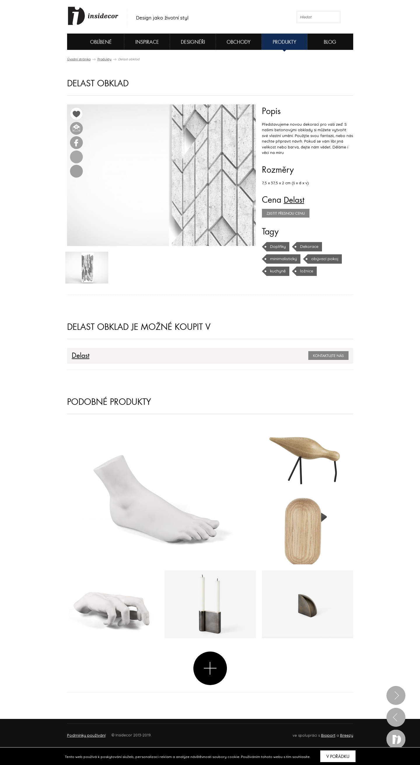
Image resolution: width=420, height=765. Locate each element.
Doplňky (278, 246)
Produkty (284, 42)
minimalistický (282, 258)
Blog (330, 42)
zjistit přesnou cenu (286, 213)
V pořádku (337, 756)
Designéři (193, 42)
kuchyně (277, 271)
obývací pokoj (322, 258)
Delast (294, 200)
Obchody (239, 42)
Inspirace (147, 42)
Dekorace (309, 246)
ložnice (306, 271)
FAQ (343, 733)
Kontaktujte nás (328, 356)
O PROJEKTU (84, 733)
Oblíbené (91, 42)
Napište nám (120, 733)
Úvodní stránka (79, 59)
